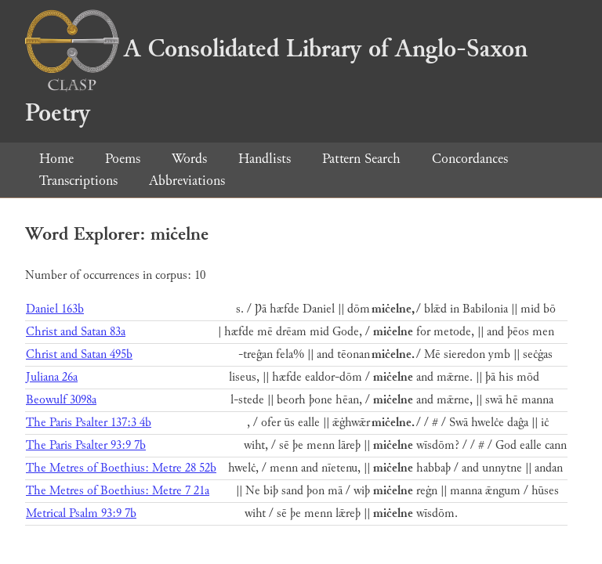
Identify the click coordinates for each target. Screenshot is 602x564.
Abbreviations (187, 180)
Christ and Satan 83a (75, 332)
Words (189, 158)
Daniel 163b (55, 309)
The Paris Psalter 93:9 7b (86, 445)
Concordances (470, 158)
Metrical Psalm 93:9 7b (81, 513)
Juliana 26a (52, 377)
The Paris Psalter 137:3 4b (88, 423)
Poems (122, 158)
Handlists (264, 158)
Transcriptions (78, 180)
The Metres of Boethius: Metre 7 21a (117, 491)
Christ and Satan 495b (79, 354)
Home (56, 158)
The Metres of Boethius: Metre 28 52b (121, 468)
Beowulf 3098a (61, 400)
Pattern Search (361, 158)
